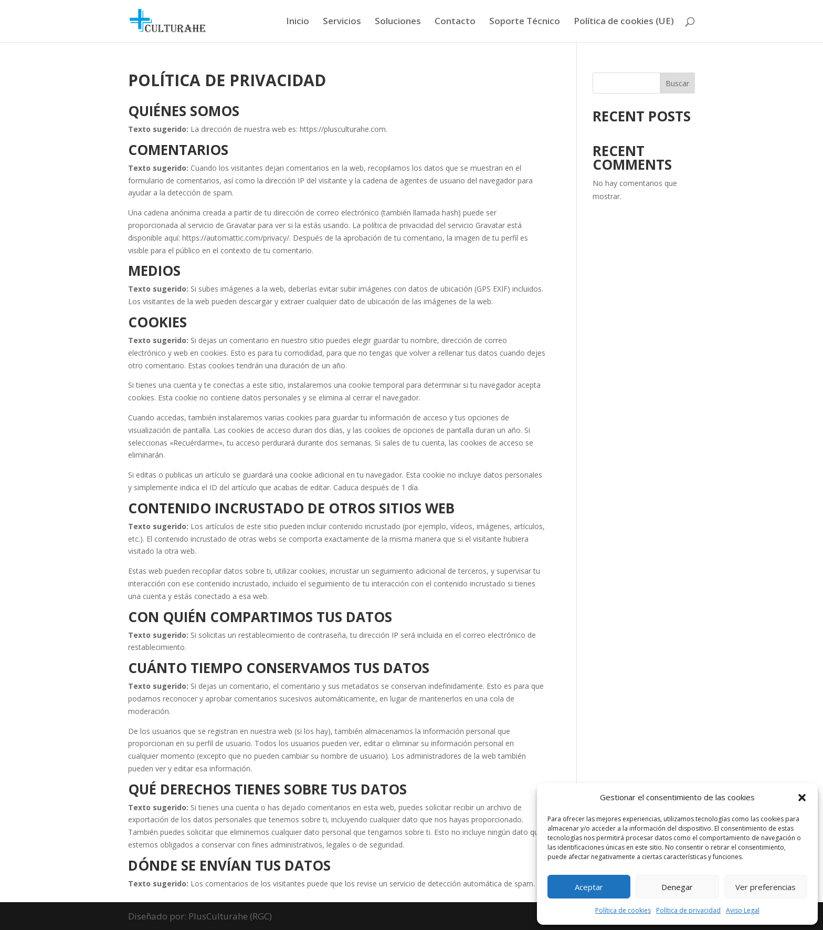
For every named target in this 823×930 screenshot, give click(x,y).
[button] (802, 797)
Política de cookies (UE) (624, 22)
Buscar (677, 83)
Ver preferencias (765, 887)
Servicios (342, 22)
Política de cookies (623, 910)
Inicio (297, 22)
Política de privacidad (688, 910)
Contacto (455, 22)
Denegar (677, 887)
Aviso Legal (742, 910)
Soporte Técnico (524, 22)
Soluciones (398, 22)
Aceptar (589, 887)
